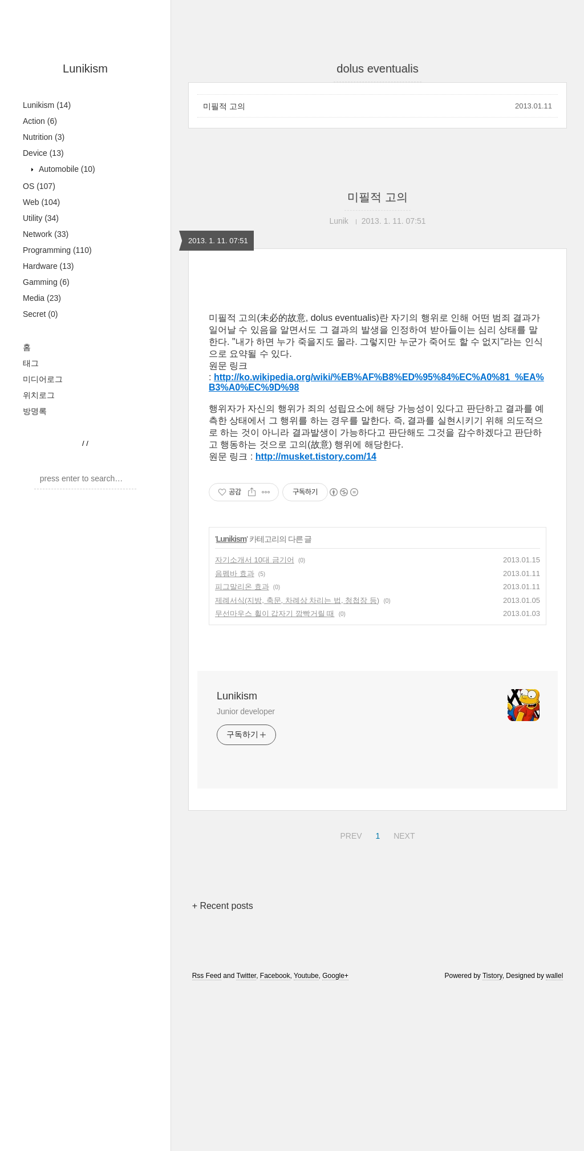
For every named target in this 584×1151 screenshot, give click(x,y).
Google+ (335, 976)
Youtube (306, 976)
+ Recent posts (222, 906)
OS (39, 186)
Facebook (275, 976)
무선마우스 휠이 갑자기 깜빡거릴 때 (274, 613)
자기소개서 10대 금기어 (254, 560)
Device (43, 153)
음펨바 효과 (234, 573)
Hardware (48, 266)
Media (42, 298)
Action (40, 121)
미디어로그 (43, 379)
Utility (41, 218)
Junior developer (246, 711)
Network (45, 234)
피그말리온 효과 (242, 586)
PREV (349, 834)
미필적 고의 (224, 106)
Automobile (65, 169)
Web (41, 202)
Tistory (492, 976)
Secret (40, 314)
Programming (57, 250)
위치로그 (39, 395)
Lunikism (85, 68)
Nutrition (43, 137)
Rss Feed (206, 976)
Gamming (46, 282)
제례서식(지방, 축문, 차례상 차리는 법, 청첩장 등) (297, 600)
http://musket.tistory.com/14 (316, 456)
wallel (554, 976)
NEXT (403, 834)
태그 (31, 363)
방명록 (35, 411)
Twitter (246, 976)
